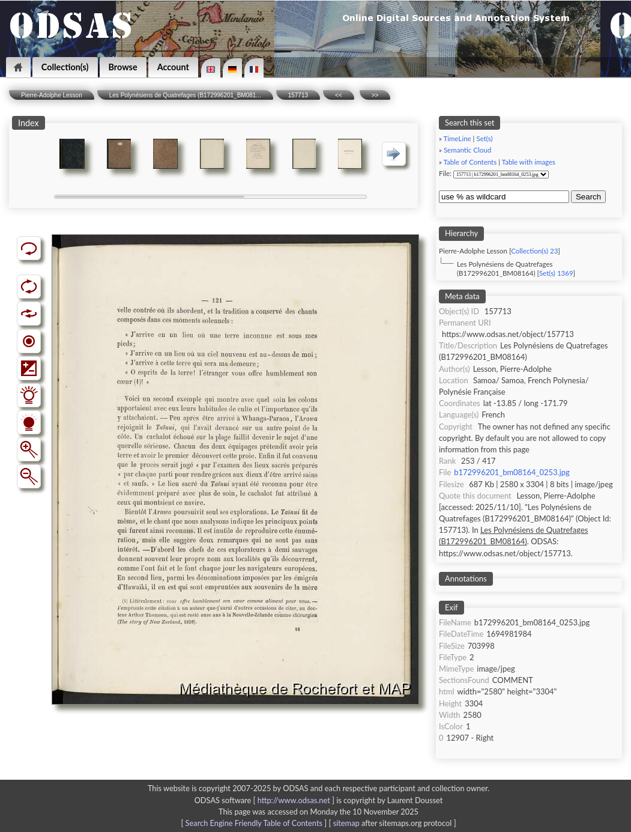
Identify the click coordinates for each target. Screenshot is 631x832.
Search (588, 196)
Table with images (528, 162)
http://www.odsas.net (294, 800)
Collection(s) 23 (534, 251)
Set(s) (484, 138)
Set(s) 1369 (556, 273)
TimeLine (457, 138)
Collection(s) (65, 67)
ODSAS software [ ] (266, 800)
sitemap (346, 823)
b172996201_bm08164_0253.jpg (511, 472)
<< (338, 95)
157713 (298, 95)
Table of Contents (470, 162)
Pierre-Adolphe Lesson (51, 95)
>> (375, 95)
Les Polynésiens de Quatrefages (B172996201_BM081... (185, 95)
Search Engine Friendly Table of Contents (254, 823)
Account (173, 67)
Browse (123, 67)
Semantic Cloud (467, 150)
